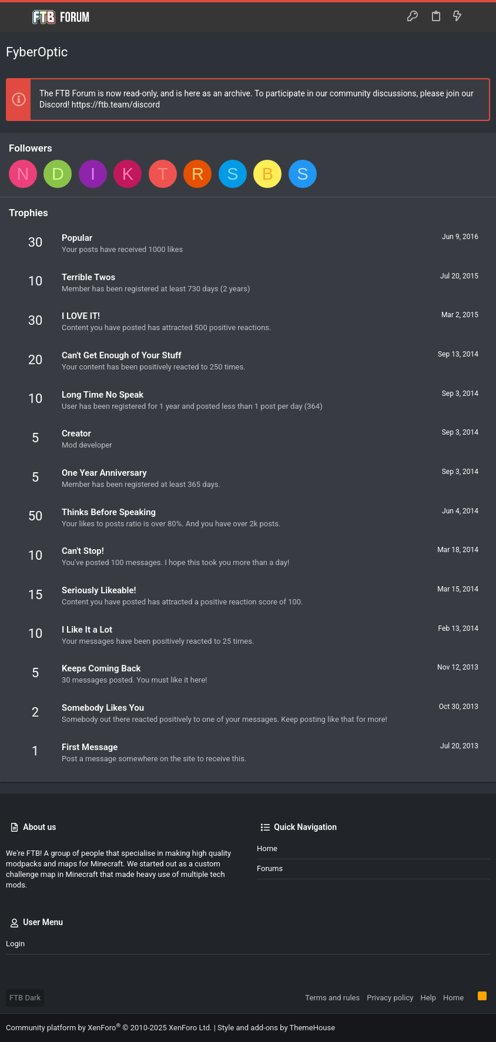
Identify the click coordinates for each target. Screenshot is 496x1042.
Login (15, 943)
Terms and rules (332, 997)
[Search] (478, 17)
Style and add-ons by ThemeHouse (276, 1027)
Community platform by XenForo (109, 1027)
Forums (270, 868)
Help (428, 997)
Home (267, 848)
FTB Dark (25, 997)
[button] (17, 17)
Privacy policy (390, 997)
